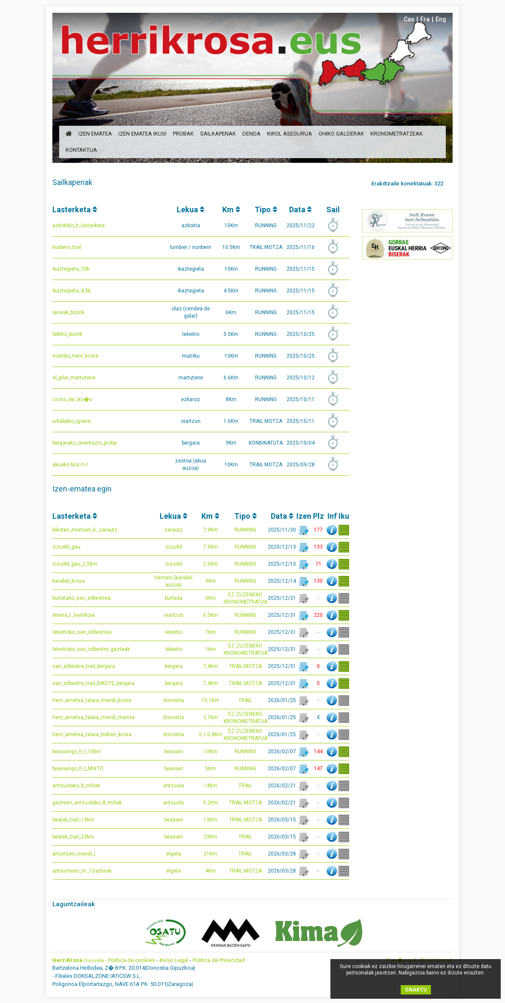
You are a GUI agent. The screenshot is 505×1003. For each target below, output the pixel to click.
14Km (210, 786)
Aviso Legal (173, 960)
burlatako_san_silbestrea (81, 598)
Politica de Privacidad (218, 960)
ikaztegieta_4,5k (71, 291)
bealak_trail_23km (73, 837)
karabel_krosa (68, 581)
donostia (173, 700)
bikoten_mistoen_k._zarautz (85, 530)
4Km (210, 871)
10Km (210, 751)
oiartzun (174, 615)
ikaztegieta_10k (70, 269)
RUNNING (245, 530)
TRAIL (245, 700)
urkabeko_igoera (71, 421)
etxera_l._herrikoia (73, 615)
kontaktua (81, 150)
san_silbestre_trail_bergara (83, 666)
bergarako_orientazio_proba (84, 443)
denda (251, 133)
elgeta (173, 854)
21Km (210, 854)
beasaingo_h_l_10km (76, 751)
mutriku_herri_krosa (75, 356)
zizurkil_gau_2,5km (74, 564)
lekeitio (173, 632)
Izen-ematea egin (82, 488)
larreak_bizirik (68, 312)
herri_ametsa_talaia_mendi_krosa (91, 700)
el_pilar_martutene (73, 378)
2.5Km (210, 564)
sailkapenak (218, 133)
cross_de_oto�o (72, 399)
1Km (210, 649)
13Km (210, 820)
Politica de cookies (131, 960)
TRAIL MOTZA (245, 666)
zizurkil (173, 547)
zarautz (173, 530)
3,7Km (210, 717)
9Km (210, 581)
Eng (441, 19)
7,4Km (210, 666)
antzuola (173, 786)
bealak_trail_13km (73, 820)
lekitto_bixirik (67, 334)
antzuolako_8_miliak (76, 786)
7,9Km (210, 530)
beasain (173, 751)
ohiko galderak (341, 133)
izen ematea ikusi (142, 133)
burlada (173, 598)
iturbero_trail (66, 247)
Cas (409, 19)
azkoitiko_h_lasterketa (78, 225)
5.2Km (210, 803)
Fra (425, 19)
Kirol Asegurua (289, 133)
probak (183, 133)
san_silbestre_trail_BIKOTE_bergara (93, 683)
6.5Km (210, 615)
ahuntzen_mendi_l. (74, 854)
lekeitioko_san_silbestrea (82, 632)
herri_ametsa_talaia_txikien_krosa (92, 734)
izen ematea (95, 133)
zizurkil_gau (66, 547)
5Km (210, 598)
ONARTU (416, 990)
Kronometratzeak (396, 133)
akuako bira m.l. (70, 465)
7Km (210, 632)
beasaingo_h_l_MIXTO (77, 769)
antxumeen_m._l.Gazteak (82, 871)
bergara (174, 666)
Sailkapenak (72, 182)
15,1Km (210, 700)
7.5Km (210, 547)
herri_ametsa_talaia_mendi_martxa (93, 717)
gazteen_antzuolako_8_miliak (87, 803)
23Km (210, 837)
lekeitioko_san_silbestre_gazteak (91, 649)
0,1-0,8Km (210, 734)
